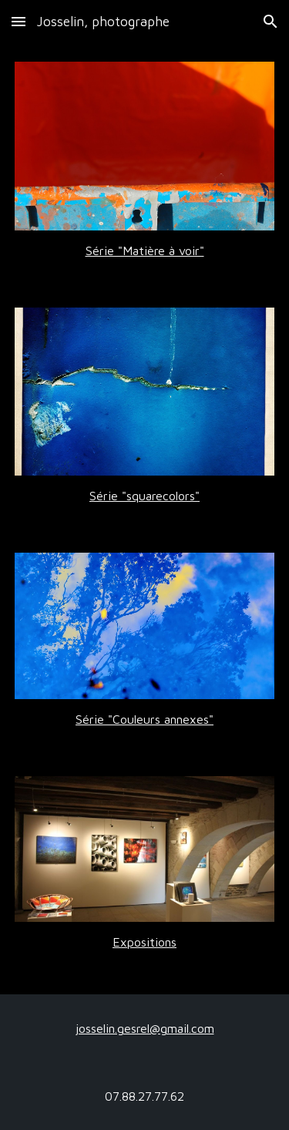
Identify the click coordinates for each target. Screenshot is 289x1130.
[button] (18, 21)
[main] (145, 250)
